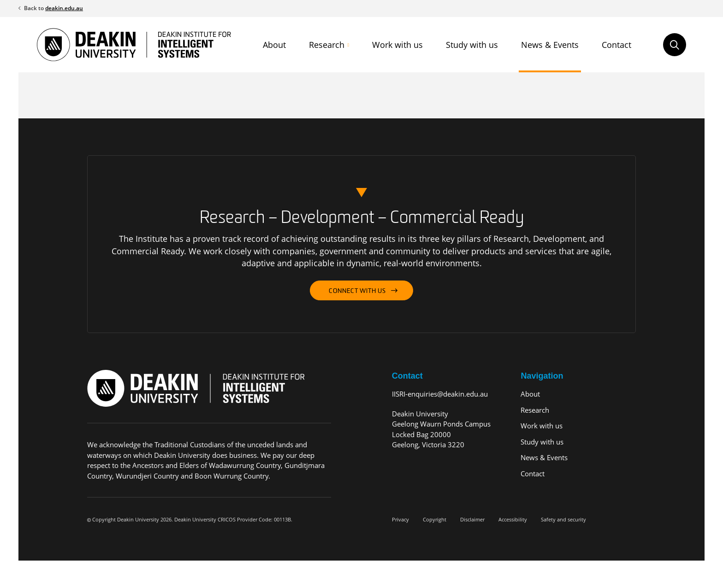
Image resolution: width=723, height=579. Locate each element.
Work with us (397, 44)
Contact (616, 44)
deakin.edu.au (64, 8)
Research (326, 44)
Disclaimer (472, 519)
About (274, 44)
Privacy (400, 519)
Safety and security (563, 519)
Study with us (472, 44)
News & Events (550, 44)
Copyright (434, 519)
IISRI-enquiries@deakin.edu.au (440, 393)
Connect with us (357, 291)
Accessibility (512, 519)
